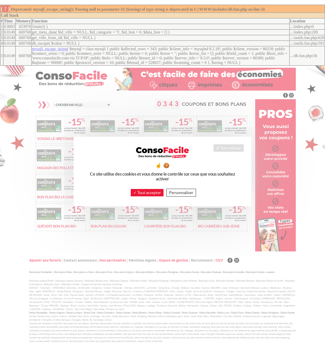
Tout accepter (147, 192)
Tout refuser (228, 148)
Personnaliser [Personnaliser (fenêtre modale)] (181, 192)
